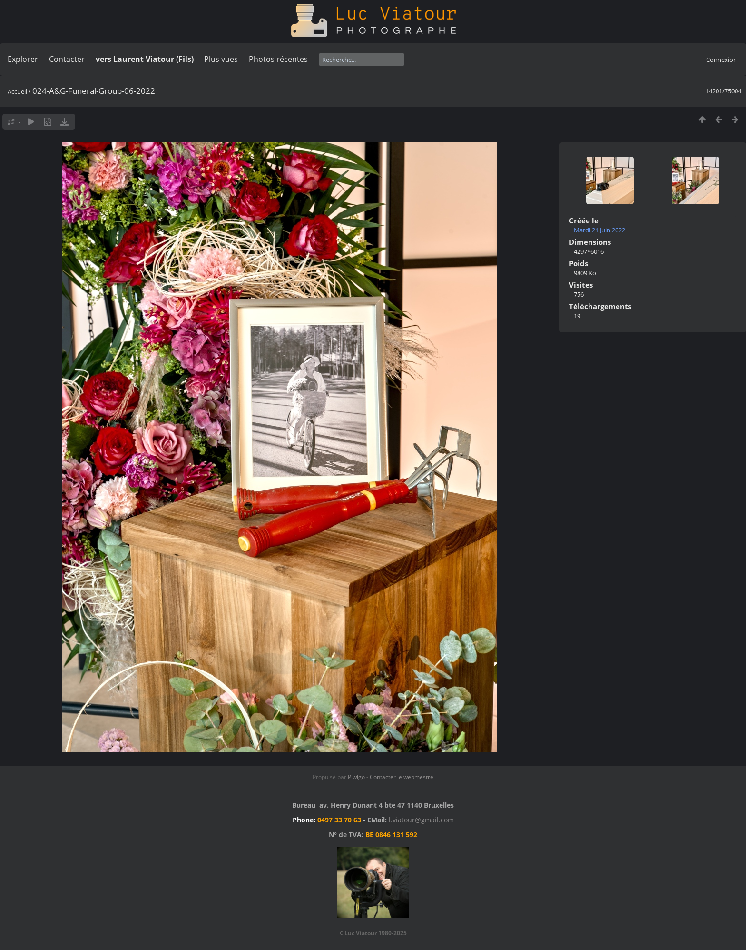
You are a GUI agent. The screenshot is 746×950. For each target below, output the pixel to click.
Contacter (67, 59)
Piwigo (356, 777)
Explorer (23, 59)
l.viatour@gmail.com (421, 819)
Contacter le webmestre (401, 777)
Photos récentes (278, 59)
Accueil (17, 91)
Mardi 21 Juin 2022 (599, 230)
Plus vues (221, 59)
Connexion (721, 59)
